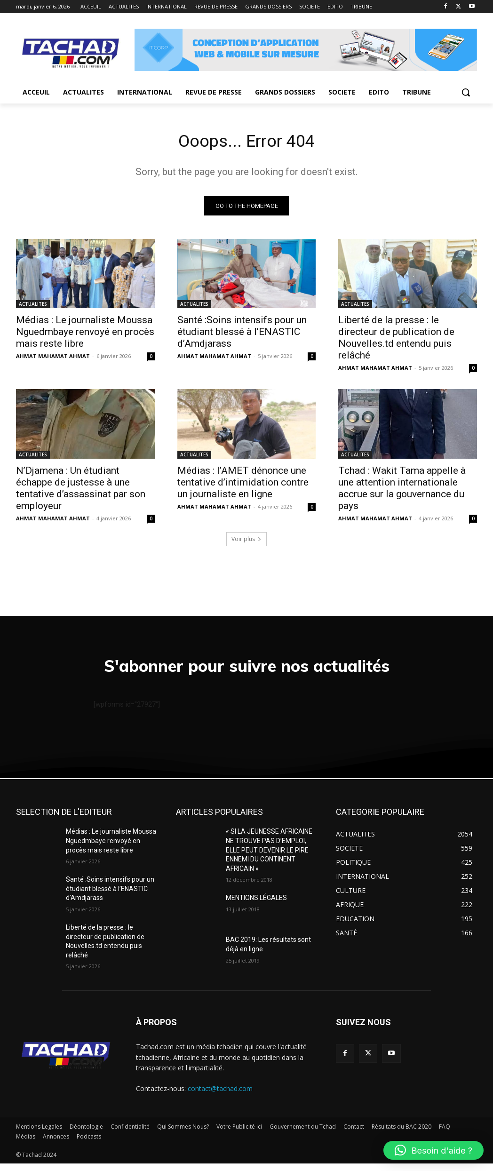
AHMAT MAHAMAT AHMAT (53, 358)
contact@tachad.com (220, 1095)
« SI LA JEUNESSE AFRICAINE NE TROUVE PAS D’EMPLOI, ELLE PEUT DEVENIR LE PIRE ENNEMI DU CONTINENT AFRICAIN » (269, 858)
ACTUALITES (33, 306)
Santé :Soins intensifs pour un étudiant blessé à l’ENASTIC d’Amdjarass (242, 334)
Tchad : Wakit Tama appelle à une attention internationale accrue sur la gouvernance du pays (402, 490)
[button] (465, 92)
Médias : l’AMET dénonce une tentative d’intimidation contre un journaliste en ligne (243, 484)
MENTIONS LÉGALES (256, 905)
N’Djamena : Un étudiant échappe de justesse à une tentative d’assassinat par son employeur (80, 490)
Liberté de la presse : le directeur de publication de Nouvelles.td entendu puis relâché (396, 340)
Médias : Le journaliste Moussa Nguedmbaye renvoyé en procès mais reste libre (85, 334)
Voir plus (246, 541)
